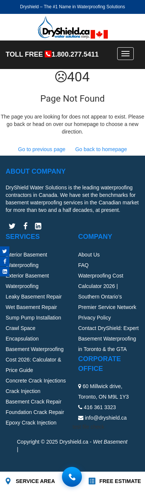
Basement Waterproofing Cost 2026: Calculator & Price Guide (34, 359)
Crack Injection (23, 391)
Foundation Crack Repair (35, 412)
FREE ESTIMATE (120, 481)
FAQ (83, 265)
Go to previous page (41, 149)
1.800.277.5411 (74, 54)
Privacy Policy (94, 318)
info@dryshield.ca (106, 418)
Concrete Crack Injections (36, 381)
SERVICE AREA (35, 481)
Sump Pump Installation (33, 318)
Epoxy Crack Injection (31, 423)
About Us (89, 255)
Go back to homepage (101, 149)
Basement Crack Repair (34, 402)
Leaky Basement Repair (34, 297)
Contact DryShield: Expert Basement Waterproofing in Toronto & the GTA (108, 338)
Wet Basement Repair (31, 307)
